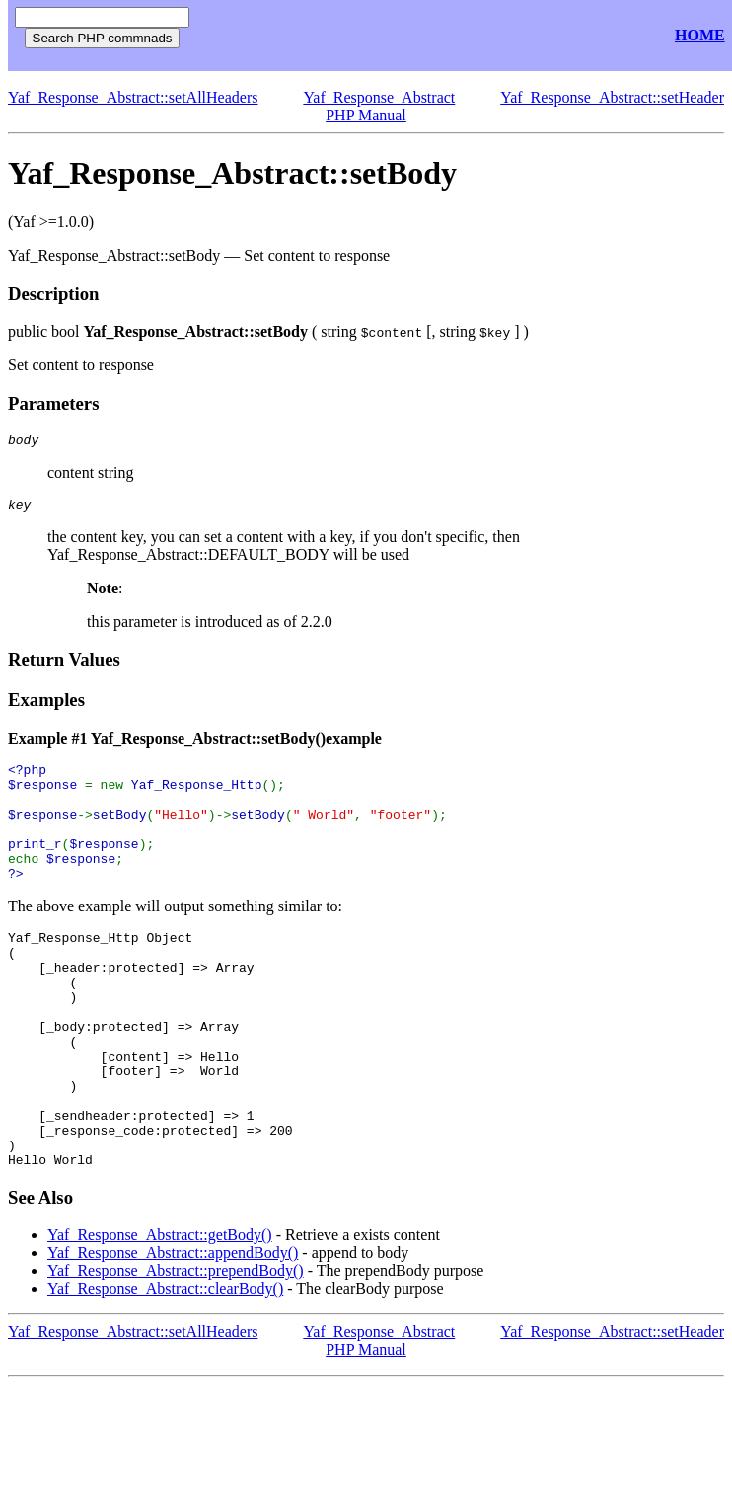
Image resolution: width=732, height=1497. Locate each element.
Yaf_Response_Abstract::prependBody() (175, 1347)
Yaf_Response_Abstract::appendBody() (172, 1329)
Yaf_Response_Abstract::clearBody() (165, 1365)
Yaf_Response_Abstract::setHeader (612, 97)
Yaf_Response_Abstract (379, 97)
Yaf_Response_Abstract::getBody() (159, 1311)
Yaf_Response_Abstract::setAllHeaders (132, 97)
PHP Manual (366, 115)
